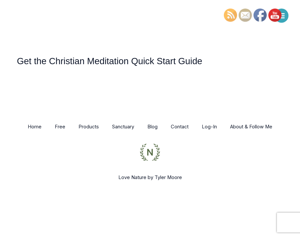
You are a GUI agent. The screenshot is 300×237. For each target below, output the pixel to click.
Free (60, 127)
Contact (180, 127)
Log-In (209, 127)
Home (35, 127)
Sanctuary (123, 127)
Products (88, 127)
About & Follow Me (251, 127)
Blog (152, 127)
